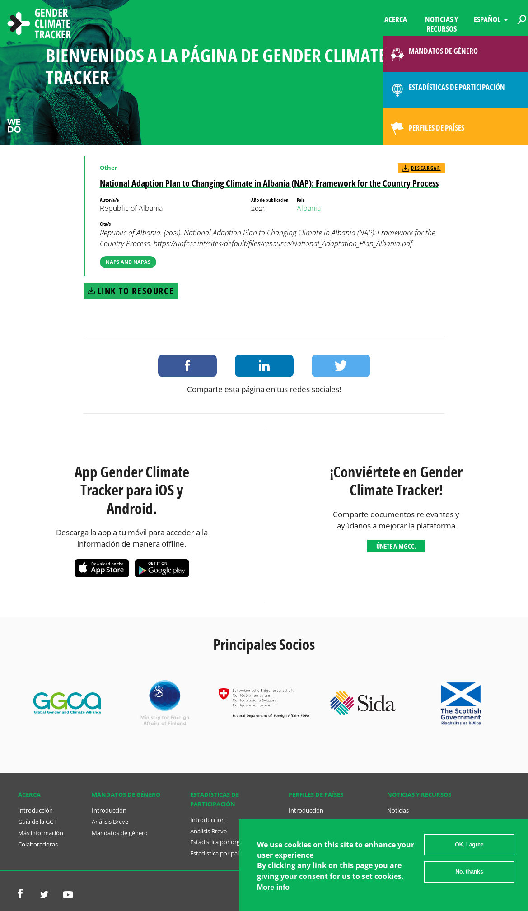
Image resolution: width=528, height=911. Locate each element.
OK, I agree (469, 848)
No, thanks (469, 875)
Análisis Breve (110, 822)
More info (273, 891)
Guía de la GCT (37, 822)
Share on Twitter (341, 366)
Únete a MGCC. (396, 546)
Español (487, 19)
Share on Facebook (187, 366)
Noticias (398, 810)
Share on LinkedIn (264, 366)
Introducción (35, 810)
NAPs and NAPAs (128, 261)
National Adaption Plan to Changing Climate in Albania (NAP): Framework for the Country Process (269, 183)
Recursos (399, 822)
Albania (309, 208)
